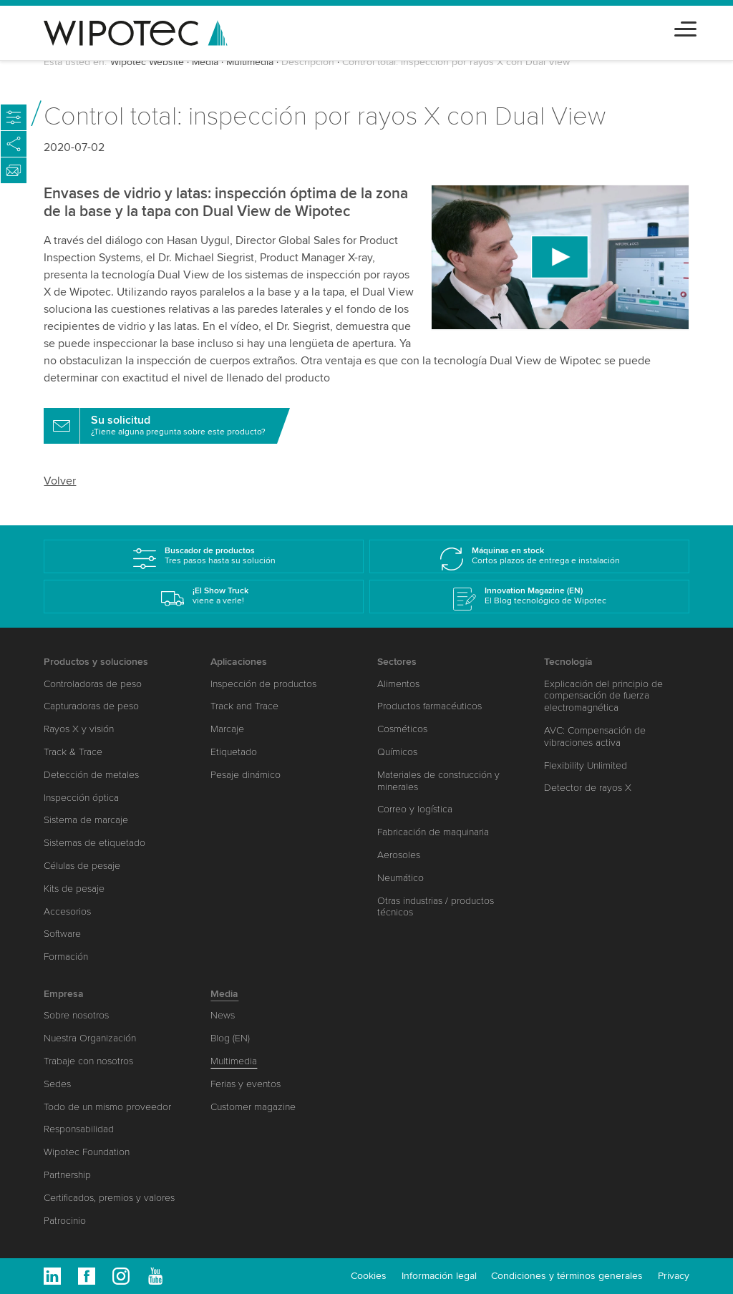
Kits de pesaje (74, 888)
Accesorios (67, 911)
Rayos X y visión (79, 729)
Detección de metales (91, 775)
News (222, 1015)
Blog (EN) (230, 1038)
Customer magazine (253, 1107)
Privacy (673, 1276)
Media (205, 62)
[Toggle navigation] (685, 27)
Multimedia (249, 62)
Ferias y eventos (245, 1084)
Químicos (397, 752)
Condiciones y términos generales (567, 1276)
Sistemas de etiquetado (94, 843)
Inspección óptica (81, 798)
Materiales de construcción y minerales (438, 781)
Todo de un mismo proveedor (107, 1107)
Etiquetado (233, 752)
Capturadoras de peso (91, 706)
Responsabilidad (79, 1129)
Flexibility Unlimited (585, 765)
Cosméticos (402, 729)
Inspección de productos (263, 684)
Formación (66, 956)
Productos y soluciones (96, 662)
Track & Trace (73, 752)
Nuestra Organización (90, 1038)
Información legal (439, 1276)
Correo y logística (414, 809)
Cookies (369, 1276)
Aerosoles (398, 855)
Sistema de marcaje (86, 820)
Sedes (57, 1084)
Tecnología (568, 662)
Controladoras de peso (93, 684)
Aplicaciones (238, 662)
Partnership (67, 1175)
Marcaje (227, 729)
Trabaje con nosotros (88, 1061)
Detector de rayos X (587, 788)
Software (62, 934)
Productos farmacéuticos (429, 706)
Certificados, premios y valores (109, 1198)
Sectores (397, 662)
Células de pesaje (82, 866)
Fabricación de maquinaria (433, 832)
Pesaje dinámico (245, 775)
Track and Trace (244, 706)
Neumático (400, 878)
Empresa (64, 994)
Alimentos (398, 684)
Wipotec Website (147, 62)
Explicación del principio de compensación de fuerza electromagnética (603, 696)
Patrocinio (65, 1221)
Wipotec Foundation (87, 1152)
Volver (60, 481)
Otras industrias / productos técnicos (435, 907)
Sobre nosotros (76, 1015)
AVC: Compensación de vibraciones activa (595, 736)
